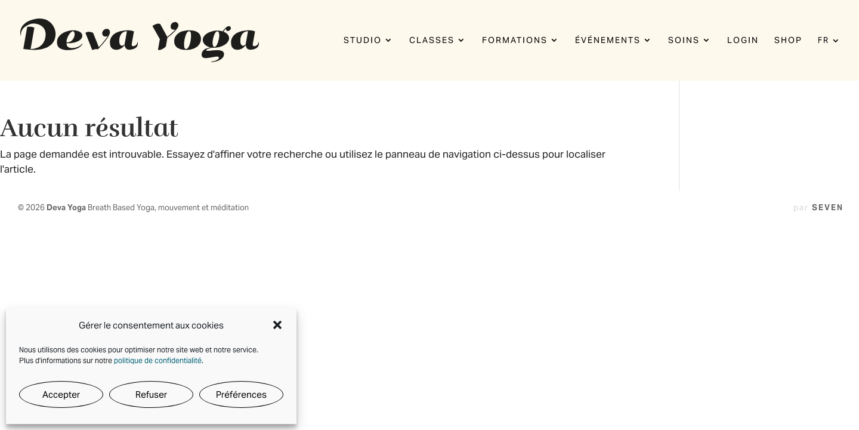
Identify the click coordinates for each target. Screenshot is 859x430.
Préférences (241, 394)
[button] (277, 325)
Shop (788, 40)
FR (823, 40)
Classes (432, 40)
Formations (515, 40)
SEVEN (827, 207)
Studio (363, 40)
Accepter (61, 394)
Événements (608, 40)
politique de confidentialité (158, 360)
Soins (684, 40)
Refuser (151, 394)
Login (743, 40)
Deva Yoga (67, 207)
